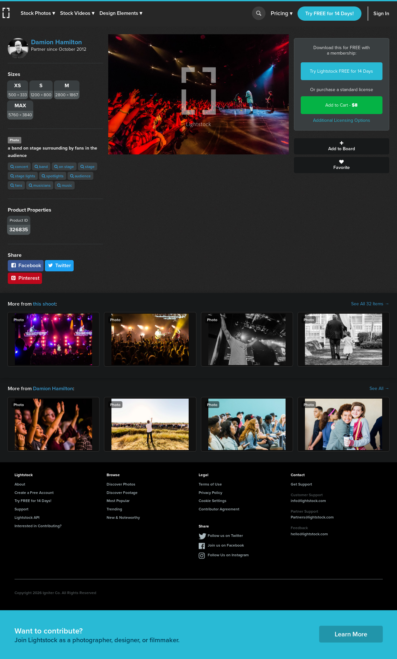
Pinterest (24, 278)
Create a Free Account (34, 492)
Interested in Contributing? (38, 525)
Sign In (381, 13)
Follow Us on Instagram (228, 555)
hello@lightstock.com (309, 534)
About (20, 484)
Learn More (351, 634)
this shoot (44, 304)
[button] (38, 13)
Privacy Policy (210, 492)
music (64, 185)
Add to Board (341, 146)
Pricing (281, 13)
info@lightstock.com (308, 500)
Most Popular (118, 500)
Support (21, 509)
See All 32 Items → (370, 304)
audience (80, 176)
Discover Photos (121, 484)
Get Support (301, 484)
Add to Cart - (341, 105)
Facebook (25, 265)
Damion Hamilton (56, 42)
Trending (114, 509)
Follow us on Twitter (225, 535)
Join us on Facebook (226, 545)
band (41, 166)
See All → (379, 388)
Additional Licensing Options (341, 120)
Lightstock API (27, 517)
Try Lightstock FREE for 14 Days (341, 71)
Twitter (59, 265)
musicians (40, 185)
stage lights (22, 176)
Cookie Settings (212, 500)
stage (87, 166)
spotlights (53, 176)
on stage (64, 166)
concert (19, 166)
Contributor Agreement (219, 509)
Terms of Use (210, 484)
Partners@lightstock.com (312, 517)
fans (16, 185)
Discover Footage (122, 492)
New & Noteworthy (123, 517)
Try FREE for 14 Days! (329, 13)
